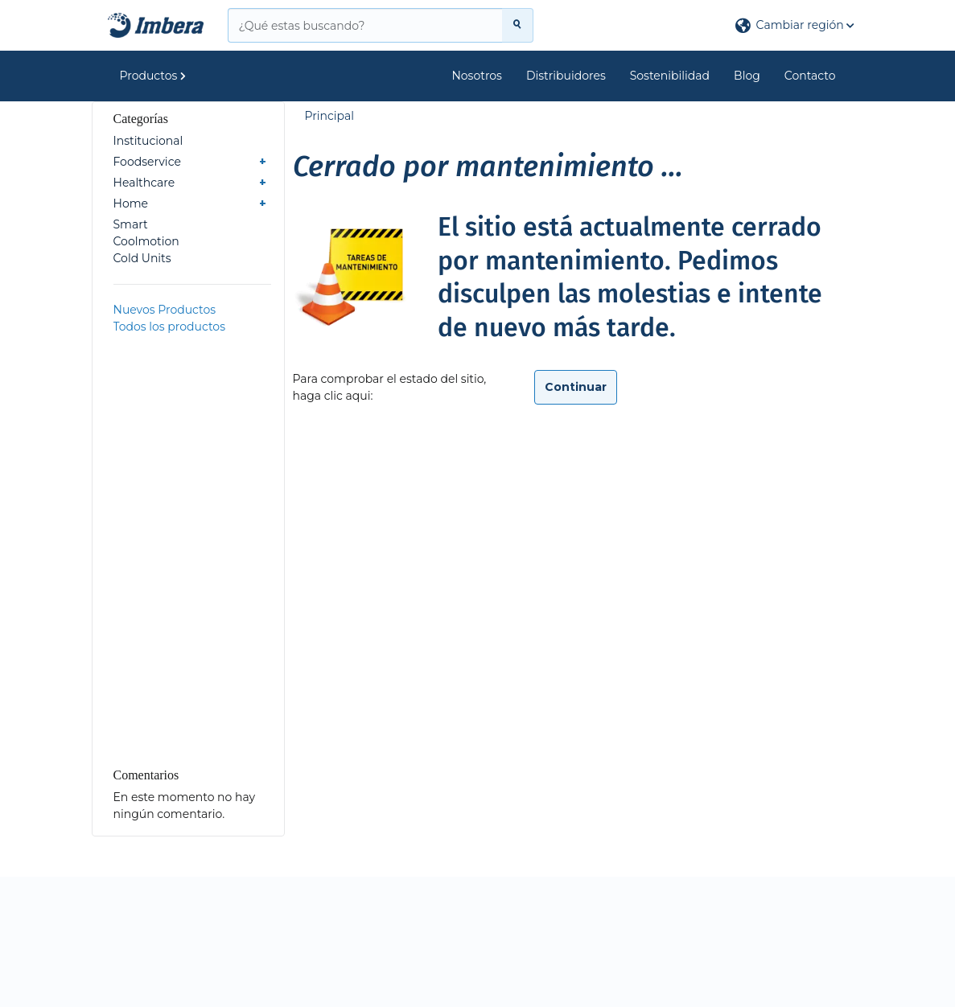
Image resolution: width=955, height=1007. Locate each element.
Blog (747, 75)
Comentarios (146, 775)
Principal (329, 116)
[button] (795, 26)
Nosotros (476, 75)
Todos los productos (169, 326)
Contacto (810, 75)
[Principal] (156, 25)
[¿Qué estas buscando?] (365, 25)
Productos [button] (153, 75)
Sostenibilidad (670, 75)
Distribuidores (566, 75)
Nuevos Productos (164, 309)
